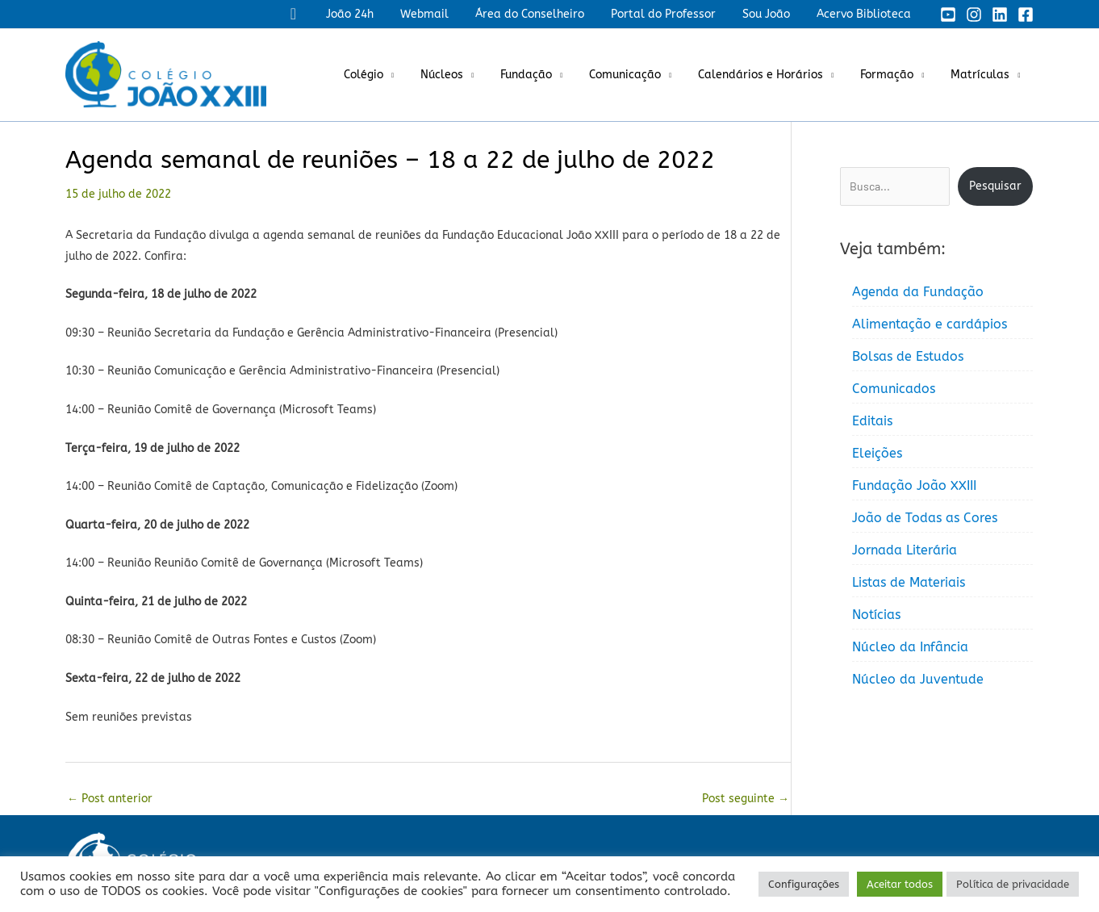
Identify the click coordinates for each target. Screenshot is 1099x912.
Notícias (876, 614)
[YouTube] (948, 14)
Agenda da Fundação (918, 291)
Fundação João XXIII (914, 485)
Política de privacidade (1012, 884)
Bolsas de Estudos (907, 356)
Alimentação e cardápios (929, 324)
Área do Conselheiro (543, 14)
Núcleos (464, 75)
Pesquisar (995, 186)
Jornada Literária (904, 550)
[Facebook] (1026, 14)
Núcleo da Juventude (918, 679)
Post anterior (110, 798)
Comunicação (639, 75)
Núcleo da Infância (910, 647)
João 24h (371, 14)
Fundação (544, 75)
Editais (872, 421)
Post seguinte (745, 798)
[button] (317, 14)
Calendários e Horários (771, 75)
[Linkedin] (1000, 14)
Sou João (772, 14)
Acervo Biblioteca (865, 14)
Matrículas (982, 75)
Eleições (877, 453)
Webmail (442, 14)
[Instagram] (974, 14)
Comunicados (893, 388)
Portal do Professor (673, 14)
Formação (893, 75)
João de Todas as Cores (924, 517)
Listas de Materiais (908, 582)
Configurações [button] (803, 884)
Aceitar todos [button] (900, 884)
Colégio (390, 75)
